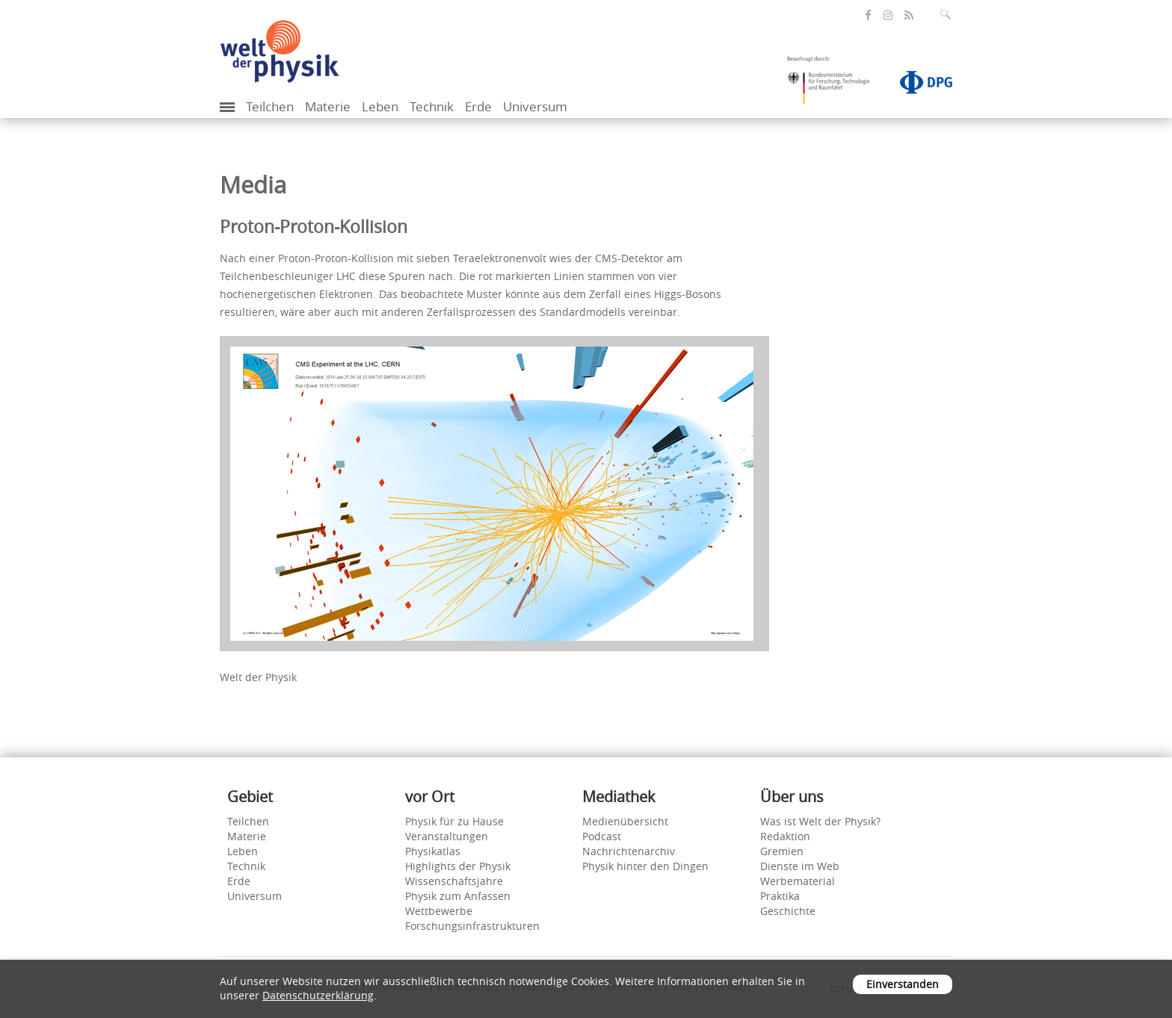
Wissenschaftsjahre (454, 881)
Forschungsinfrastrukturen (472, 926)
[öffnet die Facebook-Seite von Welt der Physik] (868, 15)
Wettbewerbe (438, 911)
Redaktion (785, 836)
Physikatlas (432, 851)
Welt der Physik (258, 677)
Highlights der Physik (458, 866)
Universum (535, 106)
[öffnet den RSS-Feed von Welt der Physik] (908, 15)
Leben (380, 106)
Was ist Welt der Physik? (820, 821)
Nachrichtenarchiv (628, 851)
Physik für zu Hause (454, 821)
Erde (478, 106)
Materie (328, 106)
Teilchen (270, 106)
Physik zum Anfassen (458, 896)
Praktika (780, 896)
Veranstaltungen (446, 836)
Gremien (782, 851)
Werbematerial (797, 881)
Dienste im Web (799, 866)
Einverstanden (902, 984)
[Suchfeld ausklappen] (948, 14)
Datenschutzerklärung (318, 995)
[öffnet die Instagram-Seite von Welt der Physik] (888, 15)
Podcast (601, 836)
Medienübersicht (625, 821)
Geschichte (787, 911)
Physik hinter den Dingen (645, 866)
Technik (432, 106)
